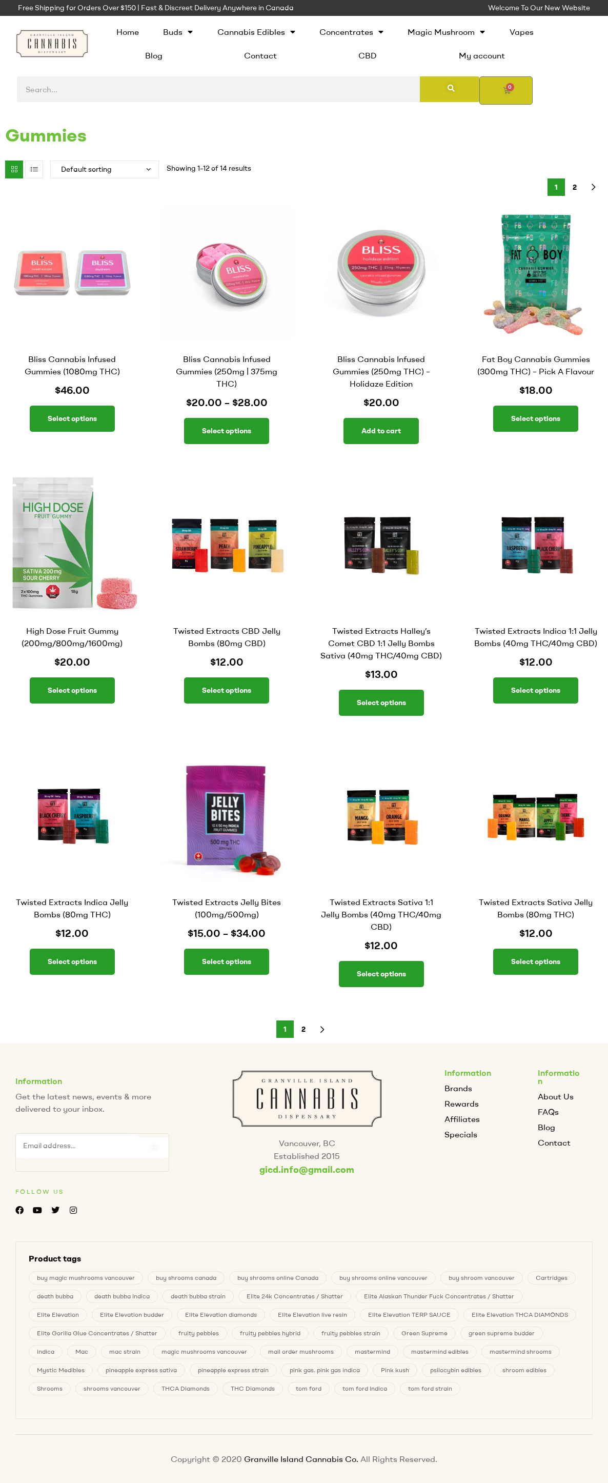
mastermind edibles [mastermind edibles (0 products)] (440, 1351)
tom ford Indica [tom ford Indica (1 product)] (364, 1388)
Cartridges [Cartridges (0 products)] (552, 1277)
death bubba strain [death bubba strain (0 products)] (198, 1296)
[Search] (449, 89)
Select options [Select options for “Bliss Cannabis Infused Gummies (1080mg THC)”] (72, 418)
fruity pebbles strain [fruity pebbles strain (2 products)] (350, 1333)
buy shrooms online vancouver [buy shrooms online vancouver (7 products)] (383, 1277)
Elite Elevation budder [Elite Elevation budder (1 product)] (132, 1314)
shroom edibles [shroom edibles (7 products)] (524, 1370)
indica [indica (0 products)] (45, 1351)
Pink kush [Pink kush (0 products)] (395, 1370)
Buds (178, 32)
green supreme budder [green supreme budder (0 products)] (502, 1333)
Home (127, 32)
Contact (260, 55)
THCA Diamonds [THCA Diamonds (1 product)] (185, 1388)
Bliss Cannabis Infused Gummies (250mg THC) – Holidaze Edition (381, 371)
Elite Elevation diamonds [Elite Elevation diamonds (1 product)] (221, 1314)
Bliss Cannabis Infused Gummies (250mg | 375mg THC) (226, 371)
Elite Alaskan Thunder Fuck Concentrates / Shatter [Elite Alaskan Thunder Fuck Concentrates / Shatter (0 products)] (439, 1296)
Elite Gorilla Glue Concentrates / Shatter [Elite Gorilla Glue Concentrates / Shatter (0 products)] (97, 1333)
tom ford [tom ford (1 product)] (308, 1388)
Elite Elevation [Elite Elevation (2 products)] (58, 1314)
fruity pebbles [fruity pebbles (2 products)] (198, 1333)
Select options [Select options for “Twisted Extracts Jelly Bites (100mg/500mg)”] (226, 961)
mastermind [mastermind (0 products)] (372, 1351)
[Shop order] (104, 169)
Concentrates (351, 32)
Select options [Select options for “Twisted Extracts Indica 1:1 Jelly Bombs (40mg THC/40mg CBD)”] (535, 690)
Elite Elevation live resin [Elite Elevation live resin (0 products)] (312, 1314)
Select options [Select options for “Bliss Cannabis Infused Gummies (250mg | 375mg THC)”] (226, 430)
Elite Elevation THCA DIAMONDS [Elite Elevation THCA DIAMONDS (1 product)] (520, 1314)
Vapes (522, 32)
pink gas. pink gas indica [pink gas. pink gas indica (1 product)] (325, 1370)
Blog (154, 55)
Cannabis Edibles (256, 32)
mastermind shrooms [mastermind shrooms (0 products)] (521, 1351)
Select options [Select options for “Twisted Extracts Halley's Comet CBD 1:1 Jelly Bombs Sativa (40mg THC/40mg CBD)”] (381, 702)
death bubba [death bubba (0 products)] (55, 1296)
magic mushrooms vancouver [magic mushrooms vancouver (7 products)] (204, 1351)
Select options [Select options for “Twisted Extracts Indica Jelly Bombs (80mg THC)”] (72, 961)
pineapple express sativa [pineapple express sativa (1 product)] (141, 1370)
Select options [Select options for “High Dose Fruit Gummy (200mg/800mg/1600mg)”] (72, 690)
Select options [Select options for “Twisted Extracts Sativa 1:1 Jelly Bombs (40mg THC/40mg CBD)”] (381, 973)
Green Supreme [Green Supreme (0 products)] (424, 1333)
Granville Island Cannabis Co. (301, 1459)
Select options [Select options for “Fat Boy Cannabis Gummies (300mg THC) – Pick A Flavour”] (535, 418)
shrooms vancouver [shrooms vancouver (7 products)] (112, 1388)
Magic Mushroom (446, 32)
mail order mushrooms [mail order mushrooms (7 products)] (301, 1351)
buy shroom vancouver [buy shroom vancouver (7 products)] (482, 1277)
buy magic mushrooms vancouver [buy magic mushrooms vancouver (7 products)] (86, 1277)
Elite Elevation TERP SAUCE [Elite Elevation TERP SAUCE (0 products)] (409, 1314)
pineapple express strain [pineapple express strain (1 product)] (233, 1370)
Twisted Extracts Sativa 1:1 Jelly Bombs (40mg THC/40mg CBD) (381, 914)
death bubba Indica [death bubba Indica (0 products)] (122, 1296)
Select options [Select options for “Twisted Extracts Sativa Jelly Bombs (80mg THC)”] (535, 961)
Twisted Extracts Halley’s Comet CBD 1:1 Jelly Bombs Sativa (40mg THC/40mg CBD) (381, 643)
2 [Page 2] (575, 187)
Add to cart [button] (381, 430)
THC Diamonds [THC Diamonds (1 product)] (253, 1388)
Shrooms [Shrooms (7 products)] (50, 1388)
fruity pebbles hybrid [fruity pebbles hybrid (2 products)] (270, 1333)
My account (482, 55)
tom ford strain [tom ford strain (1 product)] (430, 1388)
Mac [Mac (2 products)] (81, 1351)
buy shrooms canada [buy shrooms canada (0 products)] (186, 1277)
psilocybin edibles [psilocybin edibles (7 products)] (455, 1370)
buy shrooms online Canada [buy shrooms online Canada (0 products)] (277, 1277)
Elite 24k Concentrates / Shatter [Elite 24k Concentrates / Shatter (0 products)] (295, 1296)
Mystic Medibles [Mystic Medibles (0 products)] (61, 1370)
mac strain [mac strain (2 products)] (124, 1351)
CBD (367, 55)
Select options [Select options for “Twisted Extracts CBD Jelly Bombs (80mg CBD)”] (226, 690)
